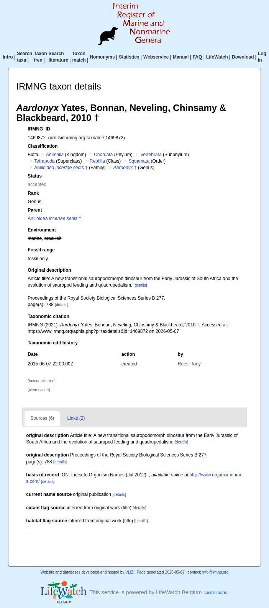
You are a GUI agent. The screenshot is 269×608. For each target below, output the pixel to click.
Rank (33, 193)
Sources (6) (42, 418)
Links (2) (76, 418)
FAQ (197, 57)
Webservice (156, 57)
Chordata (103, 154)
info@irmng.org (215, 572)
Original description (49, 270)
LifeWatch (217, 57)
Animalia (55, 154)
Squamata (139, 161)
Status (35, 176)
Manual (181, 57)
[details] (140, 285)
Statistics (129, 57)
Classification (42, 146)
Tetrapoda (44, 161)
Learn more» (216, 592)
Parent (35, 210)
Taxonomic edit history (52, 343)
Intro (8, 57)
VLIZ (129, 572)
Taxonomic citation (48, 316)
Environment (42, 230)
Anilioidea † (60, 167)
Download (243, 57)
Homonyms (102, 57)
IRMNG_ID (39, 129)
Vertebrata (150, 154)
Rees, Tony (189, 364)
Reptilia (97, 161)
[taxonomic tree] (41, 381)
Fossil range (41, 250)
